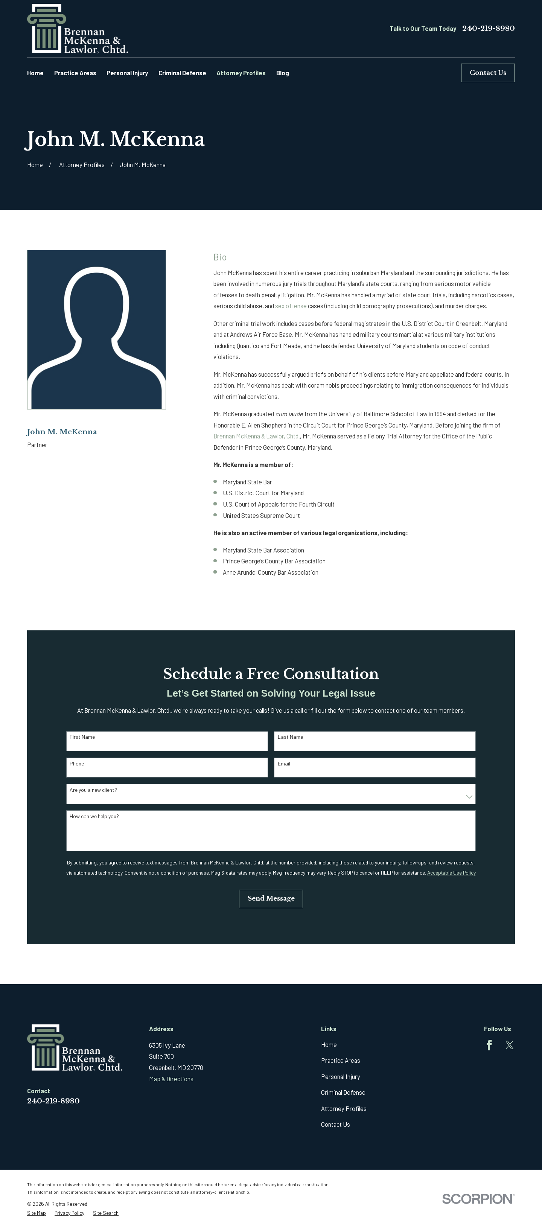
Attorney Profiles (344, 1108)
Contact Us (488, 72)
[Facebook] (489, 1045)
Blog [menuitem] (282, 72)
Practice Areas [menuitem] (75, 72)
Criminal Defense (343, 1092)
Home (329, 1044)
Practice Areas (340, 1060)
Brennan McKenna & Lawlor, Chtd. (256, 436)
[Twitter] (509, 1045)
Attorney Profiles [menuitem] (241, 72)
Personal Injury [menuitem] (127, 72)
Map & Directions (171, 1078)
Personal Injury (340, 1076)
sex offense (291, 305)
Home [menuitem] (35, 72)
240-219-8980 (488, 28)
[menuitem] (36, 1213)
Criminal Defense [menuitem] (182, 72)
